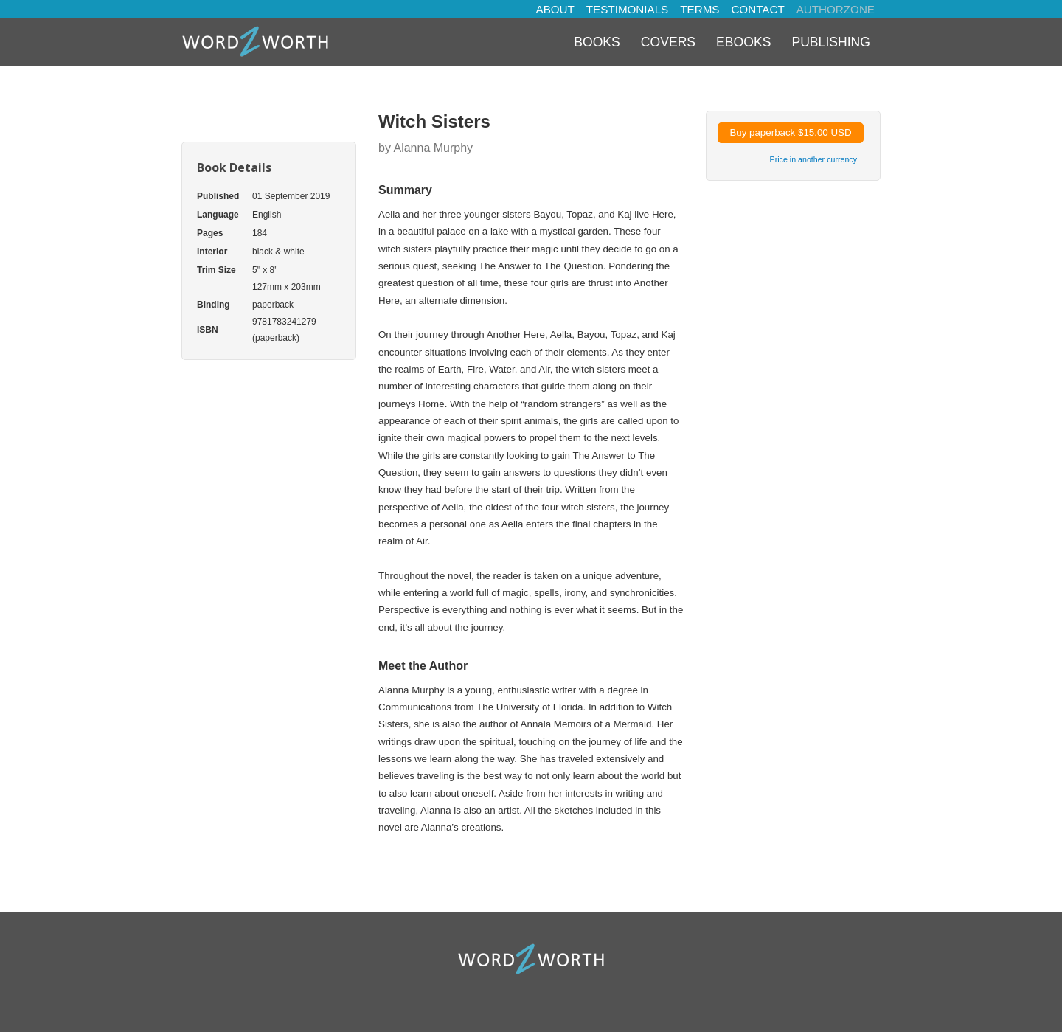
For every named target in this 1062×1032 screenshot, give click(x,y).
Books (597, 42)
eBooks (743, 42)
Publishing (830, 42)
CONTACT (757, 9)
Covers (668, 42)
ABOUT (555, 9)
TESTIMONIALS (627, 9)
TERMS (699, 9)
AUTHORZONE (835, 9)
